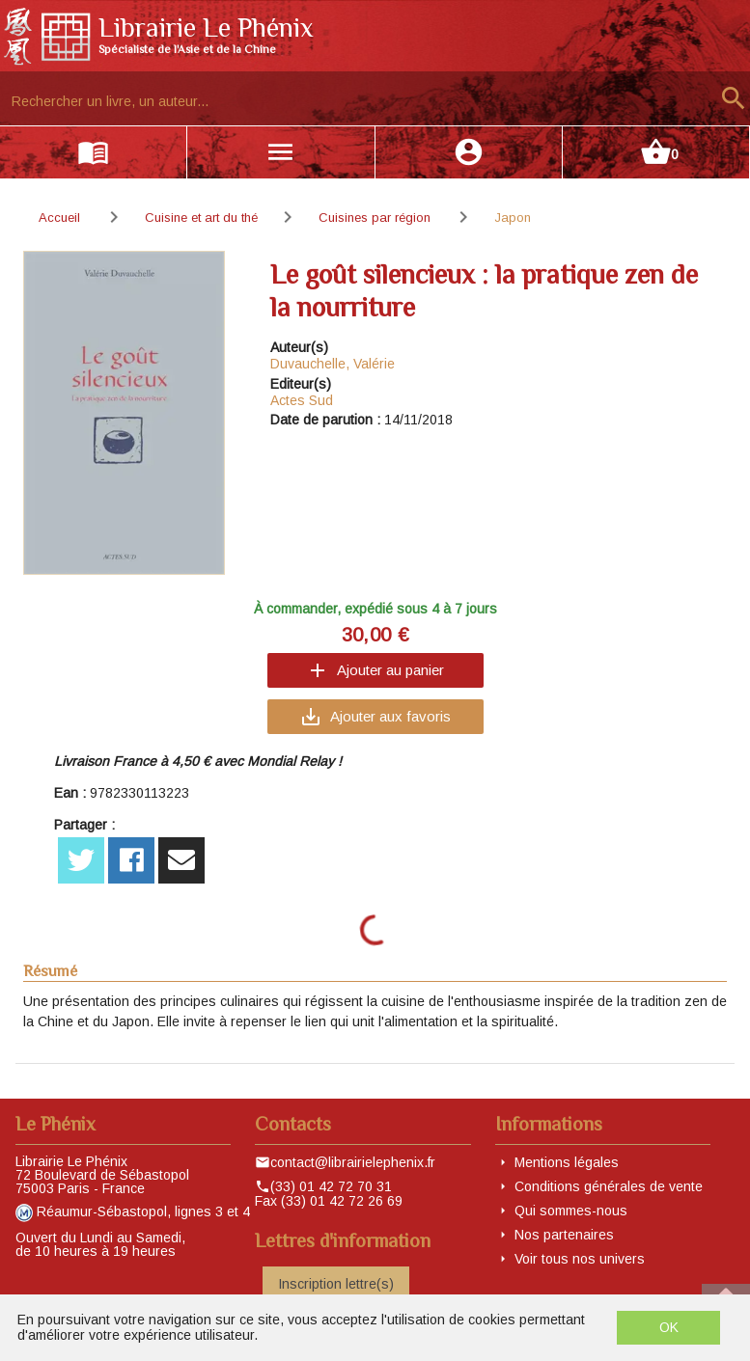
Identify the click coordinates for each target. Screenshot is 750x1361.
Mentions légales (566, 1162)
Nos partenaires (564, 1234)
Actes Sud (301, 400)
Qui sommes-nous (570, 1210)
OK (669, 1327)
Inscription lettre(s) (336, 1284)
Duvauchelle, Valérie (332, 363)
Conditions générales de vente (608, 1186)
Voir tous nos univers (579, 1258)
